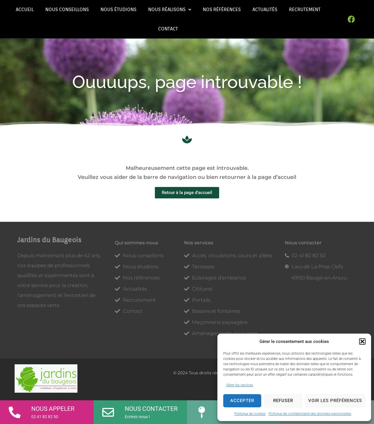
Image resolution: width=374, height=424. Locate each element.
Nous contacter (151, 408)
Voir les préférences (335, 400)
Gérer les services (239, 385)
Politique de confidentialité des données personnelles (310, 414)
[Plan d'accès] (201, 410)
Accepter (242, 400)
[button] (362, 341)
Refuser (283, 400)
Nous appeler (53, 408)
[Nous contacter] (108, 410)
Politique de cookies (250, 414)
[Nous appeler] (14, 410)
